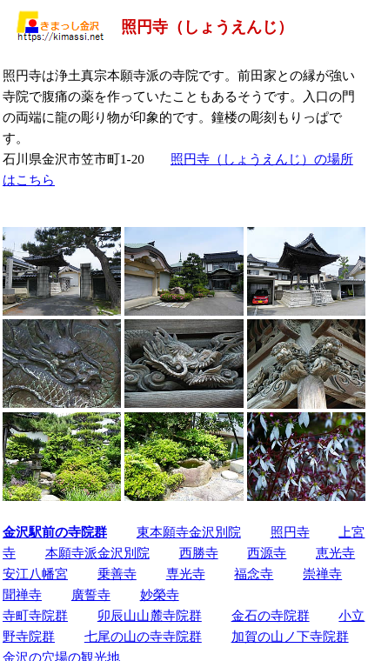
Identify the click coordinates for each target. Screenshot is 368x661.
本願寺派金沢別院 (97, 552)
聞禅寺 (22, 594)
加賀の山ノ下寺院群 (290, 636)
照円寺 (290, 531)
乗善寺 (117, 573)
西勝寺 (198, 552)
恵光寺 (335, 552)
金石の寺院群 (270, 615)
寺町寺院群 (35, 615)
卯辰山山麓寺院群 (149, 615)
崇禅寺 (322, 573)
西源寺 (266, 552)
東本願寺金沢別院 (189, 531)
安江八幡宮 (35, 573)
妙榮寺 (159, 594)
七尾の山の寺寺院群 (143, 636)
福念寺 (253, 573)
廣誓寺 (90, 594)
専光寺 (185, 573)
